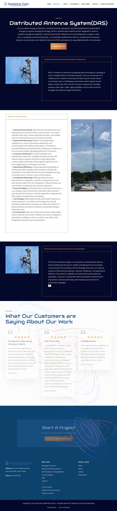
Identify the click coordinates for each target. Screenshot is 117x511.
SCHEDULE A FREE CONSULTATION (58, 437)
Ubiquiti (44, 481)
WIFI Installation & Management (53, 472)
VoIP (43, 478)
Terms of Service (64, 507)
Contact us (58, 46)
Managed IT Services (49, 466)
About (65, 4)
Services (56, 4)
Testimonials (74, 4)
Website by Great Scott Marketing (83, 503)
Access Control (47, 487)
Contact (95, 4)
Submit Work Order (107, 4)
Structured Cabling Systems (51, 469)
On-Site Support (47, 475)
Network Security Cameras (51, 490)
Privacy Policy (51, 507)
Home (49, 4)
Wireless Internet (48, 493)
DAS (43, 484)
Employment (85, 4)
